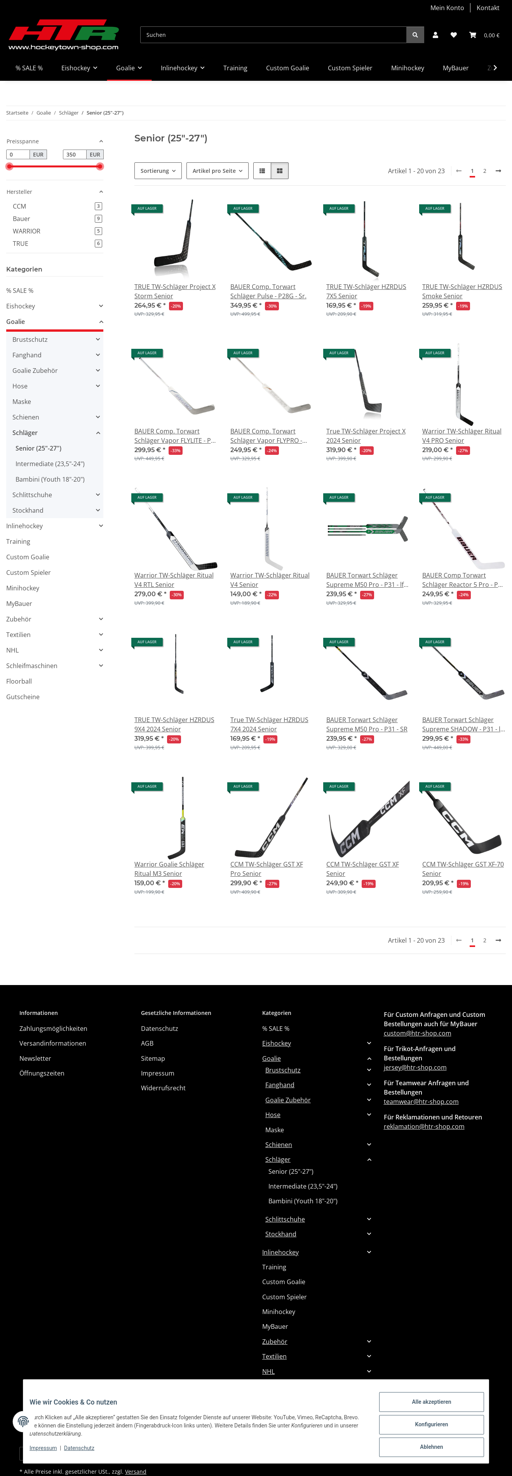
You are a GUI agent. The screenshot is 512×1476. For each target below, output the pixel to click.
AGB (147, 1043)
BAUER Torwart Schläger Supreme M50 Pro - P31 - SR (367, 724)
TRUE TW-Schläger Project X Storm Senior (175, 291)
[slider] (9, 166)
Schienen (25, 417)
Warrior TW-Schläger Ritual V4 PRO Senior (462, 436)
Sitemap (153, 1058)
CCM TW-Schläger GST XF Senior (362, 869)
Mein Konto (447, 7)
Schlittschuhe (32, 495)
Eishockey (20, 306)
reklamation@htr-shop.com (424, 1126)
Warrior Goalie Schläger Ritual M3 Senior (169, 869)
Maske (21, 401)
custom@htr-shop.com (417, 1033)
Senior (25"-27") (38, 448)
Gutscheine (23, 697)
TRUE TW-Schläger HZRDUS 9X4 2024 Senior (174, 724)
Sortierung (155, 170)
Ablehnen (425, 1448)
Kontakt (488, 7)
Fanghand (27, 355)
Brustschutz (30, 339)
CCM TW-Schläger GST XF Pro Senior (266, 869)
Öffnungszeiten (41, 1073)
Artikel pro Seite (214, 170)
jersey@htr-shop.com (415, 1067)
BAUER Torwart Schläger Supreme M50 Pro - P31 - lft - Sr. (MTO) (367, 580)
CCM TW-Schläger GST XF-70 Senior (463, 869)
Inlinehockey (24, 526)
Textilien (18, 634)
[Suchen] (273, 34)
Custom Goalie (27, 557)
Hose (20, 386)
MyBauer (19, 603)
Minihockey (22, 588)
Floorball (19, 681)
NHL (12, 650)
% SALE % (19, 290)
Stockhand (28, 510)
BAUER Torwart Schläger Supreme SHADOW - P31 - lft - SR (463, 724)
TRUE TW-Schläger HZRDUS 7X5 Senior (366, 291)
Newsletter (35, 1058)
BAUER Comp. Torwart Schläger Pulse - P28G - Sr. (268, 291)
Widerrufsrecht (163, 1088)
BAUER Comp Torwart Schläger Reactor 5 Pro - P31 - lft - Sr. (463, 580)
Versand (135, 1471)
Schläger (25, 432)
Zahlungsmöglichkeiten (53, 1028)
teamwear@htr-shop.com (421, 1101)
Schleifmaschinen (31, 665)
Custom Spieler (28, 572)
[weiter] (498, 171)
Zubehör (18, 619)
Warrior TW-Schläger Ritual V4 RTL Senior (174, 580)
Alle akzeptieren (425, 1408)
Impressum (49, 1452)
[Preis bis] (75, 155)
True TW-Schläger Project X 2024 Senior (366, 436)
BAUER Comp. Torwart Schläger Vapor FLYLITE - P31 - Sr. (176, 436)
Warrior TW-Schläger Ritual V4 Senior (270, 580)
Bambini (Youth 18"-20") (50, 479)
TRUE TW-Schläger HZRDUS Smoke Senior (462, 291)
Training (18, 541)
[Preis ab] (18, 155)
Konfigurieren (425, 1428)
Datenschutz (85, 1452)
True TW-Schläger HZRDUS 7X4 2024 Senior (269, 724)
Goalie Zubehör (35, 370)
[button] (435, 35)
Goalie (15, 321)
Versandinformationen (52, 1043)
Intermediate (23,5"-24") (50, 464)
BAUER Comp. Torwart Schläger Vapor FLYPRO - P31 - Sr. (266, 436)
